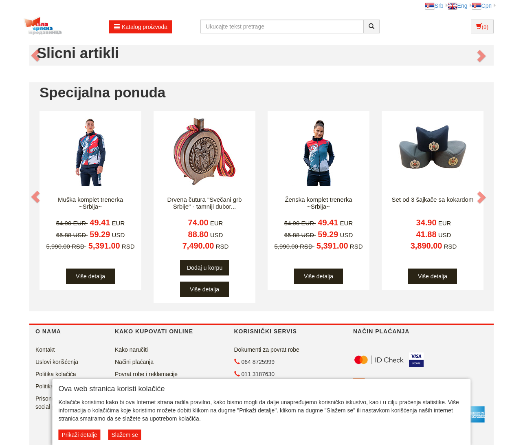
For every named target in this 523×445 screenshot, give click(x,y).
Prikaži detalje (79, 435)
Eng (458, 5)
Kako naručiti (131, 349)
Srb (434, 5)
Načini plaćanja (134, 362)
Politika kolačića (55, 374)
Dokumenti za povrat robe (266, 349)
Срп (482, 5)
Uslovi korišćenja (56, 362)
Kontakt (45, 349)
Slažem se (124, 435)
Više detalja (90, 276)
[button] (36, 55)
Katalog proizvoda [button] (140, 27)
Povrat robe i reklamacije (146, 374)
